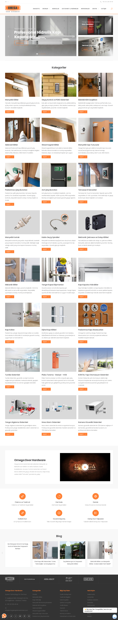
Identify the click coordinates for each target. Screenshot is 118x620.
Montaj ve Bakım (65, 613)
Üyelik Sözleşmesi (65, 594)
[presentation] (9, 36)
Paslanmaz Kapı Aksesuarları (92, 43)
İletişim (103, 9)
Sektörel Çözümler (89, 45)
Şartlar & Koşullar (65, 602)
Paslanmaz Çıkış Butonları (41, 616)
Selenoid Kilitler (37, 608)
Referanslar (85, 9)
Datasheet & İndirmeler (70, 9)
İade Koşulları (64, 600)
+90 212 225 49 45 (106, 2)
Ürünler (45, 9)
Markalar (55, 9)
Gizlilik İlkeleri (64, 605)
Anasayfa (36, 9)
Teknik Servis (64, 611)
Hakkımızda (91, 594)
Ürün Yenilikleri (87, 24)
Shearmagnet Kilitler (39, 611)
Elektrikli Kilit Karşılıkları (39, 605)
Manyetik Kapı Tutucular (40, 613)
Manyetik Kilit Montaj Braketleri (42, 602)
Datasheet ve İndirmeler (68, 616)
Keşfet (86, 28)
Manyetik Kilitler (37, 597)
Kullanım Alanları (92, 600)
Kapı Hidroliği (37, 600)
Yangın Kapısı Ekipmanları (91, 22)
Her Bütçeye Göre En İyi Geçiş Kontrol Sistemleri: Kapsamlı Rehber (17, 546)
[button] (111, 8)
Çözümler (90, 597)
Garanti (62, 608)
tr (5, 2)
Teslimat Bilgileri (65, 597)
